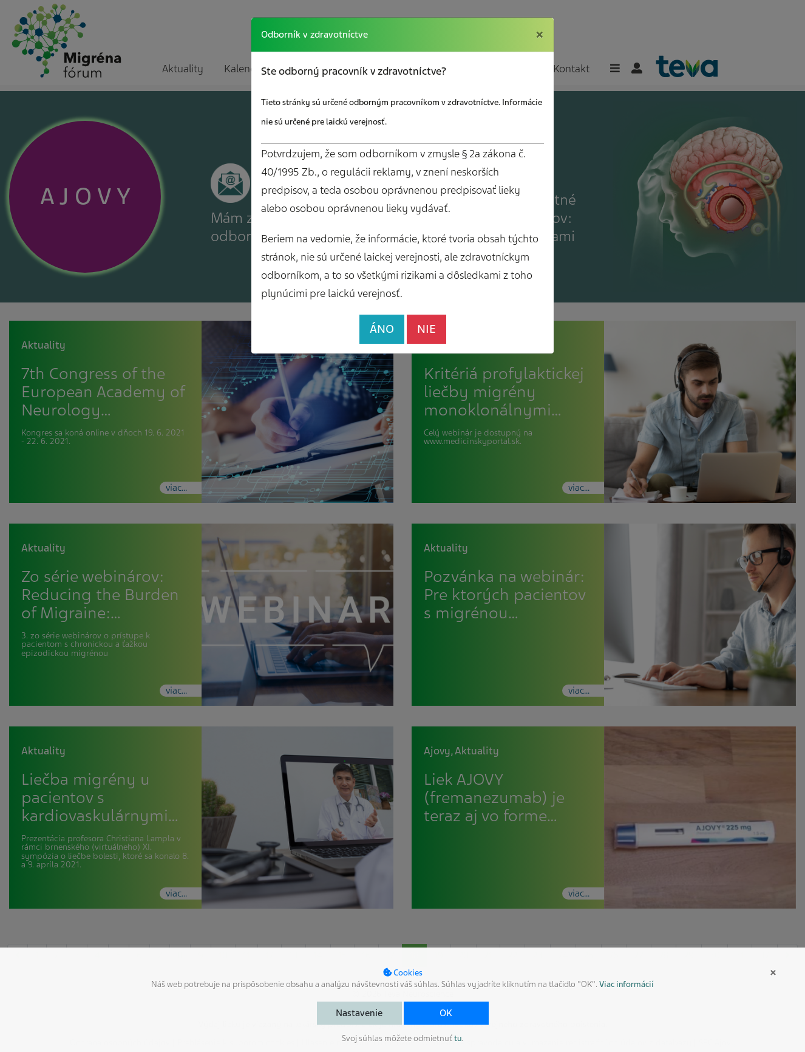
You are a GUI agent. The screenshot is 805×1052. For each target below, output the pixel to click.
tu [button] (457, 1038)
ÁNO (382, 328)
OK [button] (446, 1013)
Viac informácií (626, 984)
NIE (426, 328)
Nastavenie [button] (359, 1013)
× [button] (773, 972)
